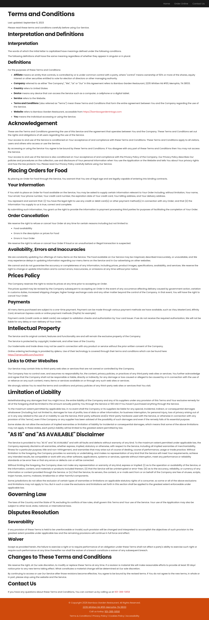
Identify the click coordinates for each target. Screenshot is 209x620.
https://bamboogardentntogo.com (102, 111)
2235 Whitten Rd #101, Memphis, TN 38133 (104, 607)
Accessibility (132, 615)
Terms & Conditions (80, 615)
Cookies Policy (116, 615)
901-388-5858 (122, 591)
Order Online (181, 3)
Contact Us (198, 3)
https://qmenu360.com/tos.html (25, 354)
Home (166, 3)
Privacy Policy (100, 615)
